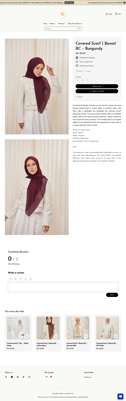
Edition (52, 23)
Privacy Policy (54, 397)
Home (45, 23)
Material (61, 23)
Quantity (78, 77)
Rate (112, 295)
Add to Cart (97, 86)
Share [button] (79, 97)
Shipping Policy (83, 397)
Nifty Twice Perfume (74, 23)
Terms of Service (43, 397)
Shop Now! (72, 2)
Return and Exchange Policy (68, 397)
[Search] (78, 28)
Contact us (88, 377)
